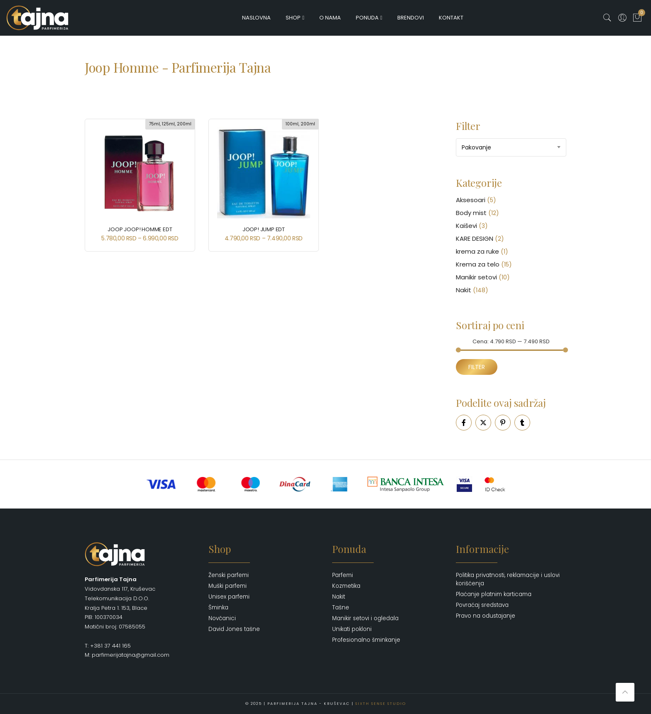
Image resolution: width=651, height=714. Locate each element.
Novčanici (222, 618)
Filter (476, 367)
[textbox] (511, 147)
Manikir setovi (476, 277)
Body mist (471, 212)
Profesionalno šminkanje (366, 640)
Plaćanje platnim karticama (493, 594)
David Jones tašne (234, 629)
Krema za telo (477, 264)
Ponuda (367, 18)
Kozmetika (346, 586)
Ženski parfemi (228, 575)
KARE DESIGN (474, 238)
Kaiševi (466, 225)
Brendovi (410, 18)
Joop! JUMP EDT (263, 229)
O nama (330, 18)
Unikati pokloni (352, 629)
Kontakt (451, 18)
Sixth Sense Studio (380, 703)
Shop (293, 18)
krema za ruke (477, 251)
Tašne (340, 607)
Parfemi (342, 575)
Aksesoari (470, 200)
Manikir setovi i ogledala (365, 618)
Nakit (463, 290)
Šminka (218, 607)
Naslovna (256, 18)
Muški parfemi (227, 586)
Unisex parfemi (229, 597)
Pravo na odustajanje (485, 616)
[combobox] (511, 147)
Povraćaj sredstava (482, 605)
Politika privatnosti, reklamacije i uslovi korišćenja (508, 579)
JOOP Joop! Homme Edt (140, 229)
